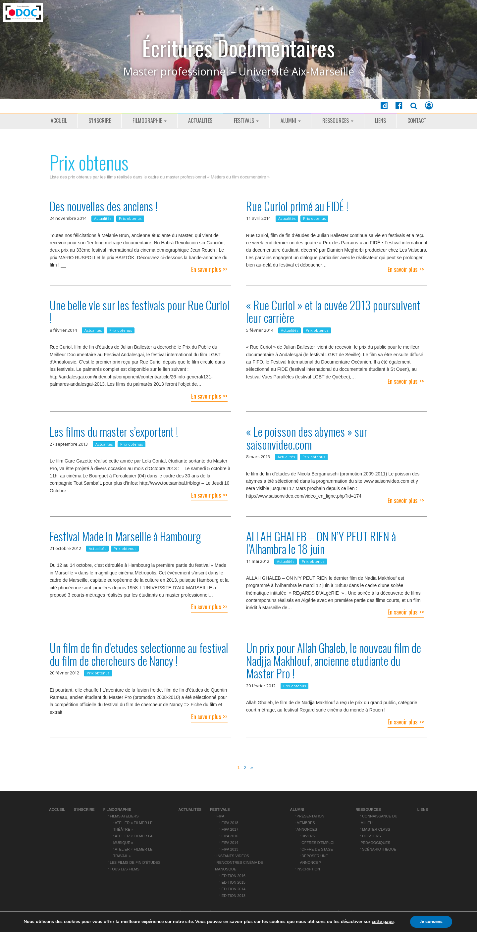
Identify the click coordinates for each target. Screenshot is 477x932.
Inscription (308, 869)
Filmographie (149, 120)
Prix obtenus (130, 218)
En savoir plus (206, 269)
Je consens (431, 921)
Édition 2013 (233, 896)
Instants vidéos (233, 856)
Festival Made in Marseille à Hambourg (125, 536)
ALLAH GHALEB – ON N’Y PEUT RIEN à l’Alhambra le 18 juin (321, 542)
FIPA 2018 (230, 823)
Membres (305, 823)
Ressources (337, 120)
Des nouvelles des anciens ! (104, 206)
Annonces (306, 829)
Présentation (310, 816)
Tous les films (124, 869)
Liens (380, 120)
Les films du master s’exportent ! (114, 431)
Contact (416, 120)
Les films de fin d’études (135, 862)
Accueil (59, 120)
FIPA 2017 (230, 829)
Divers (308, 836)
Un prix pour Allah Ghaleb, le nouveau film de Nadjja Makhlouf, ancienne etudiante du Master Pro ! (333, 660)
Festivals (246, 120)
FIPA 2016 (230, 836)
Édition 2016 (233, 876)
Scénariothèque (379, 849)
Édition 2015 (233, 882)
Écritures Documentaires (238, 47)
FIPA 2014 (230, 843)
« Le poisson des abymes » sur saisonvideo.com (306, 438)
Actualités (200, 120)
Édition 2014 (233, 889)
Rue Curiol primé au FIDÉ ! (297, 206)
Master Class (376, 829)
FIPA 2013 (230, 849)
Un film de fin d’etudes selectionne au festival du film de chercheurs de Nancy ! (139, 654)
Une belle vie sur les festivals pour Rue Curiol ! (140, 311)
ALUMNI (291, 120)
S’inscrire (99, 120)
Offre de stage (317, 849)
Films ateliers (124, 816)
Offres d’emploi (317, 843)
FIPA (221, 816)
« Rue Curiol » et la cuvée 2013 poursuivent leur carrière (333, 311)
